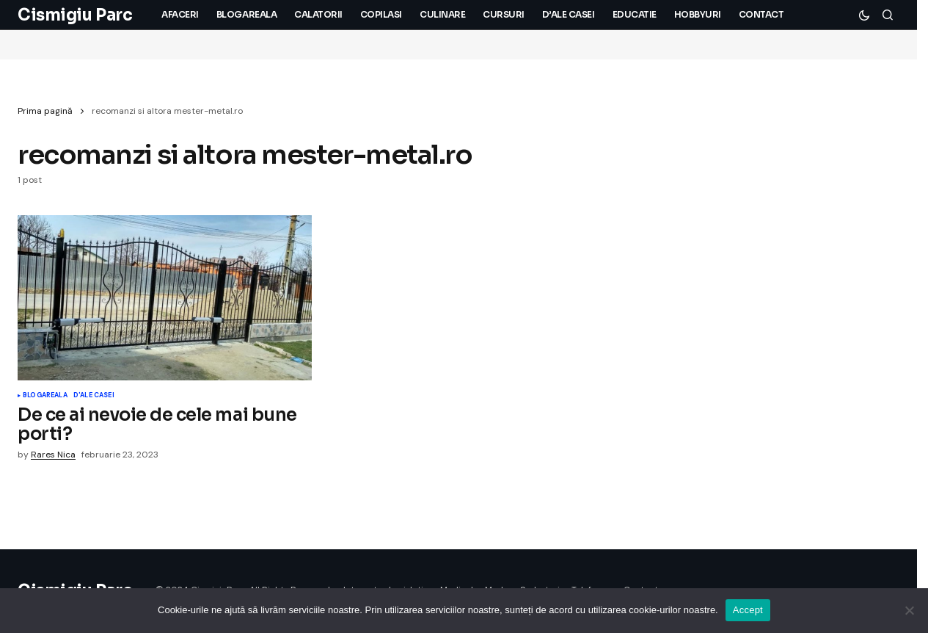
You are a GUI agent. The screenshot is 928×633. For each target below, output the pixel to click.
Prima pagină (45, 111)
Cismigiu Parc (75, 15)
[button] (864, 14)
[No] (909, 610)
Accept (748, 609)
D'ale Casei (93, 395)
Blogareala (45, 395)
